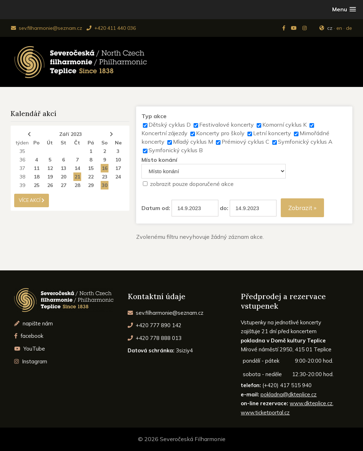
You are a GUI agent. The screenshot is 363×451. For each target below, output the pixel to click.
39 (22, 185)
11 (36, 168)
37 (22, 168)
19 (50, 177)
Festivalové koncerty (226, 124)
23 (104, 177)
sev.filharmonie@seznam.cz (46, 28)
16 (104, 168)
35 (22, 151)
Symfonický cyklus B (176, 150)
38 (22, 177)
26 (50, 185)
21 (77, 177)
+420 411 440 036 (111, 28)
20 (63, 177)
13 (63, 168)
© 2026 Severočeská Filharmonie (181, 438)
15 (91, 168)
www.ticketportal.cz (265, 412)
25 (36, 185)
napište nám (33, 323)
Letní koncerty (272, 133)
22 (91, 177)
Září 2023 (70, 134)
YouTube (29, 348)
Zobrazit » (302, 207)
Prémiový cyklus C (245, 141)
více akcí (31, 200)
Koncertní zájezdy (164, 133)
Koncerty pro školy (220, 133)
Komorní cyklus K (284, 124)
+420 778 (155, 338)
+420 (155, 325)
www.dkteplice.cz (311, 403)
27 (63, 185)
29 (91, 185)
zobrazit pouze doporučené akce (192, 183)
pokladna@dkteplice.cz (289, 394)
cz (330, 28)
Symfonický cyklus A (305, 141)
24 (118, 177)
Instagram (30, 361)
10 (118, 159)
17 (118, 168)
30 (104, 185)
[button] (344, 9)
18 (36, 177)
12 (50, 168)
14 (77, 168)
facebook (28, 335)
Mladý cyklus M (193, 141)
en (339, 28)
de (349, 28)
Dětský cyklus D (170, 124)
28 (77, 185)
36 (22, 159)
